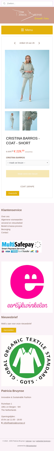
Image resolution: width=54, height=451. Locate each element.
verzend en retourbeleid (11, 223)
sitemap (29, 441)
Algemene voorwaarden (12, 219)
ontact (5, 232)
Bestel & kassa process (11, 226)
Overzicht (12, 193)
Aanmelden (9, 330)
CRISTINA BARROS (15, 157)
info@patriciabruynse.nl (14, 423)
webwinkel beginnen (43, 441)
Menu (27, 30)
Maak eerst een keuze (28, 174)
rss (34, 441)
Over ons (5, 216)
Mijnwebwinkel (31, 446)
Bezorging (5, 229)
